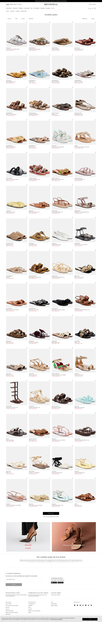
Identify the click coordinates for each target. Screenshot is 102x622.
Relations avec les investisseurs (34, 610)
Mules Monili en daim (79, 114)
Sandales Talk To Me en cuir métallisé (13, 505)
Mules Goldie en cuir (56, 342)
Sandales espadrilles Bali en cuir (58, 277)
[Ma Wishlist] (93, 8)
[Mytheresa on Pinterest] (80, 605)
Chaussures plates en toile (57, 472)
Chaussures (12, 11)
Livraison (7, 609)
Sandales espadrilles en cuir (34, 179)
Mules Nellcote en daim (56, 407)
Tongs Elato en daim (33, 244)
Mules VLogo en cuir (33, 440)
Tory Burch (50, 561)
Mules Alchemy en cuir (79, 49)
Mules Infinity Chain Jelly (79, 407)
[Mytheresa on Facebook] (77, 605)
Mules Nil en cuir (78, 505)
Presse (29, 607)
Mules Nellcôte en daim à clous (35, 277)
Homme (11, 4)
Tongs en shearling (55, 49)
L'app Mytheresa (31, 603)
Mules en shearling (55, 81)
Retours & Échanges (9, 610)
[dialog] (51, 619)
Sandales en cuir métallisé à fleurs (12, 49)
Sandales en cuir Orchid (33, 342)
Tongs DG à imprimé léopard (34, 49)
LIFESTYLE (20, 4)
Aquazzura (77, 561)
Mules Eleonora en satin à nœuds (58, 309)
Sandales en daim (9, 244)
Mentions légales (54, 605)
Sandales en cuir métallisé (34, 472)
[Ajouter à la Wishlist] (26, 21)
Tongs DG (8, 277)
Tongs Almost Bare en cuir (80, 472)
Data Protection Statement (56, 619)
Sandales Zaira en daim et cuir (12, 407)
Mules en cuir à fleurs (79, 81)
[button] (51, 564)
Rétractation (8, 614)
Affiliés (29, 612)
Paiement (7, 607)
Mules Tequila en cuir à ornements (35, 505)
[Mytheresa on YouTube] (85, 605)
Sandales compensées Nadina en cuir (82, 440)
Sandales (17, 11)
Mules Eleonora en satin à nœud (12, 309)
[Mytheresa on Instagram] (83, 605)
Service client (8, 602)
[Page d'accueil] (51, 4)
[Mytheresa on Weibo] (88, 605)
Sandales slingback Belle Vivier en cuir (82, 309)
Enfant (15, 4)
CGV (52, 602)
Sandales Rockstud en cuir (80, 179)
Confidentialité (54, 603)
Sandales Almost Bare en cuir (57, 505)
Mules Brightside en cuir (11, 81)
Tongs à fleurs (31, 81)
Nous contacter (9, 603)
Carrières (30, 609)
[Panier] (95, 8)
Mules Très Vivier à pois (79, 277)
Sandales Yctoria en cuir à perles (81, 244)
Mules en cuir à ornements (11, 114)
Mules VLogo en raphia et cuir (58, 179)
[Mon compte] (91, 8)
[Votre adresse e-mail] (24, 579)
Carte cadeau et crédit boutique (12, 605)
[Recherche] (88, 8)
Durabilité (30, 605)
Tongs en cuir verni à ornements (12, 179)
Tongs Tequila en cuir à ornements (58, 440)
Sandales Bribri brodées (33, 114)
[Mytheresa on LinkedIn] (74, 605)
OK (90, 619)
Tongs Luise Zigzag (10, 440)
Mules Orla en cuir (9, 342)
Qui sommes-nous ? (32, 602)
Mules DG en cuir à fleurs (34, 309)
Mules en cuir (54, 114)
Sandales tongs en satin (56, 244)
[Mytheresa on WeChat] (91, 605)
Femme (7, 4)
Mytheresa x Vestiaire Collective (12, 612)
